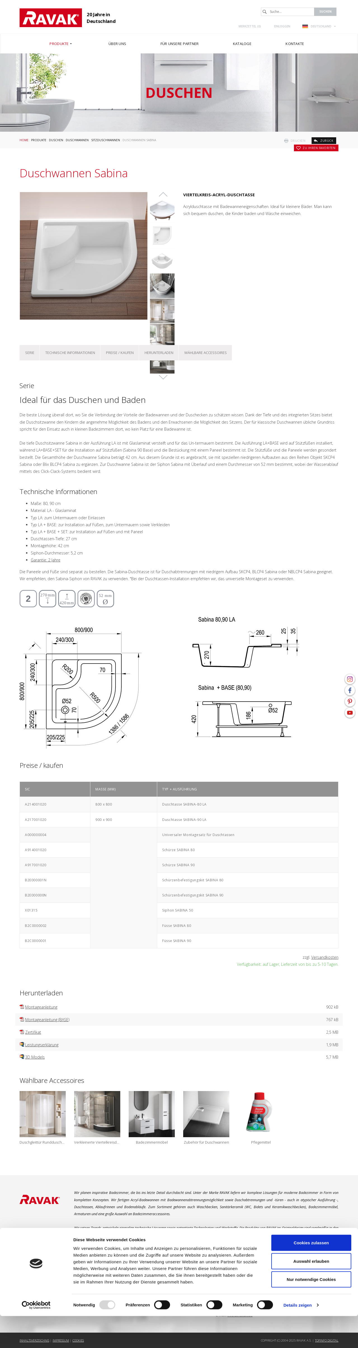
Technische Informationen (70, 352)
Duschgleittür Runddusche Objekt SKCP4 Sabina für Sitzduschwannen (43, 1142)
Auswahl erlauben (311, 1293)
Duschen (56, 140)
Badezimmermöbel (152, 1142)
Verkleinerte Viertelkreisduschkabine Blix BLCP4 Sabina (97, 1142)
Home (24, 140)
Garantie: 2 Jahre (45, 560)
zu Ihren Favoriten (319, 148)
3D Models (35, 1057)
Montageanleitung (41, 1007)
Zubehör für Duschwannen (206, 1142)
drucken (298, 141)
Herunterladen (159, 352)
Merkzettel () (250, 26)
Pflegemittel (261, 1142)
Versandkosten (324, 957)
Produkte (38, 140)
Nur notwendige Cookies (311, 1311)
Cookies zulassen (311, 1274)
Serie (29, 352)
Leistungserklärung (41, 1044)
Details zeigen (297, 1337)
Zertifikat (33, 1032)
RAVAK (51, 17)
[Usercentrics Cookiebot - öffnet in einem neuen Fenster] (36, 1337)
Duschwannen (77, 140)
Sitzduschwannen (105, 140)
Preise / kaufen (120, 352)
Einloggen (282, 26)
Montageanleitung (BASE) (47, 1019)
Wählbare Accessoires (205, 352)
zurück (326, 141)
